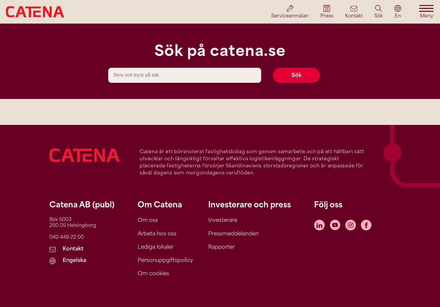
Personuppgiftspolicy (165, 260)
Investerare (222, 220)
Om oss (148, 220)
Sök (296, 75)
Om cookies (153, 274)
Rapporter (221, 247)
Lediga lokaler (156, 247)
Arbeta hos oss (157, 234)
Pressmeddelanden (233, 234)
